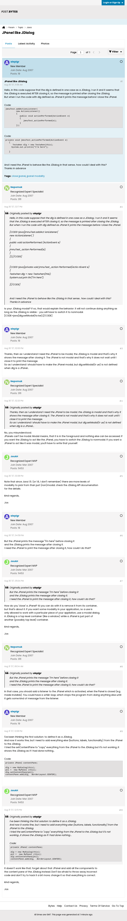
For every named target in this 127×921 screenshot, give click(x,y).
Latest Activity (26, 43)
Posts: (13, 73)
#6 (121, 535)
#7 (121, 581)
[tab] (8, 43)
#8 (121, 666)
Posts (8, 43)
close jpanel (19, 176)
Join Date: (16, 70)
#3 (121, 348)
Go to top (118, 905)
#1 (121, 81)
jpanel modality (36, 176)
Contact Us (70, 905)
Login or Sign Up (113, 2)
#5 (121, 476)
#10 (121, 810)
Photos (45, 43)
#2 (121, 207)
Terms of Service (100, 905)
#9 (121, 731)
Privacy (83, 905)
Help (59, 905)
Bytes (51, 905)
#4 (121, 401)
